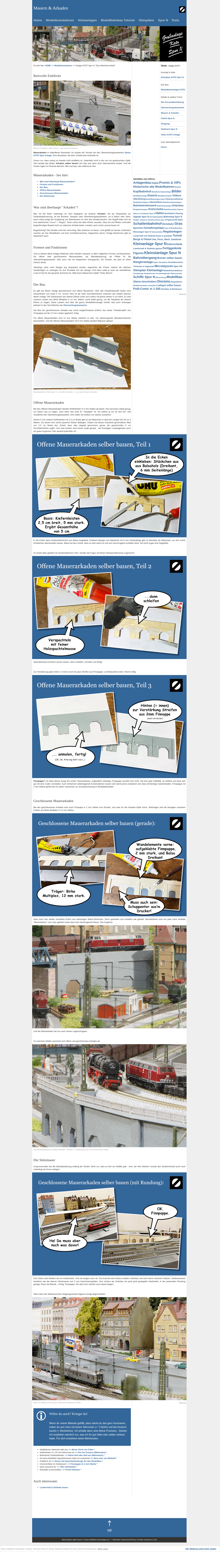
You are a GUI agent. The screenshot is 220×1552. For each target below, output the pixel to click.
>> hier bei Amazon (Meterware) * (91, 1452)
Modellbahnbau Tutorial (118, 20)
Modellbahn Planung (173, 213)
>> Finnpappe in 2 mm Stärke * (83, 1464)
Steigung (165, 124)
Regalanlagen (172, 231)
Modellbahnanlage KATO (173, 89)
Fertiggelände (172, 248)
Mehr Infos (103, 1549)
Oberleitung (139, 199)
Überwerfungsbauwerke (172, 107)
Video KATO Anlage (170, 134)
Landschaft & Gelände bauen (54, 1487)
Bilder (177, 191)
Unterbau (178, 205)
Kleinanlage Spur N (150, 244)
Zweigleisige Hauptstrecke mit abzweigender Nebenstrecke (157, 273)
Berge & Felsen (142, 239)
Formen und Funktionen (51, 184)
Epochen (138, 227)
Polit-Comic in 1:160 (146, 288)
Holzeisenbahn (157, 232)
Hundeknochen (175, 262)
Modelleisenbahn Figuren (173, 209)
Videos (176, 195)
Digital (155, 183)
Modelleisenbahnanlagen (172, 202)
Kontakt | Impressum (144, 1540)
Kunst (178, 187)
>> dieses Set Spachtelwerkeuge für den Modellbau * (77, 1461)
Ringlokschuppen (140, 209)
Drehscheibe (156, 209)
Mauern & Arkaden (170, 113)
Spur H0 (178, 266)
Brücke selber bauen (169, 258)
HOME (48, 66)
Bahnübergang (145, 257)
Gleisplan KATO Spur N (172, 77)
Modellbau (174, 277)
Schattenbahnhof (147, 224)
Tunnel (177, 235)
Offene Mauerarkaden (50, 190)
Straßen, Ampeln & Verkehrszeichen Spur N (149, 220)
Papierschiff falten (174, 220)
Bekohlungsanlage (164, 206)
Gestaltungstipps (154, 227)
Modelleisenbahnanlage (161, 192)
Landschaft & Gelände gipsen (147, 248)
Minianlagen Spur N (142, 232)
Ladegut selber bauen (169, 285)
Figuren (138, 253)
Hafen (160, 213)
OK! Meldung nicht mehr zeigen (200, 1549)
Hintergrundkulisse (174, 199)
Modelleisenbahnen (60, 20)
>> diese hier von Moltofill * (103, 1458)
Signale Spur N (141, 216)
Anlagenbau (142, 182)
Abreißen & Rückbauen (171, 289)
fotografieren (176, 282)
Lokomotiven (155, 202)
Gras (178, 224)
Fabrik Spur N (167, 118)
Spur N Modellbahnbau (173, 228)
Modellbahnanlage (140, 196)
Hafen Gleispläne (160, 262)
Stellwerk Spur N (169, 129)
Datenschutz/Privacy (129, 1540)
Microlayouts (163, 266)
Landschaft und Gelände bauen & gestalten (152, 236)
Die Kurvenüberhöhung (172, 102)
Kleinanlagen (87, 20)
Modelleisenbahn (165, 196)
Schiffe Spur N (144, 277)
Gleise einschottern (145, 281)
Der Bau (44, 187)
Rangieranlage (143, 262)
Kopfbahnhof (142, 191)
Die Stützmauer (47, 196)
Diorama (163, 281)
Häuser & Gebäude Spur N (144, 213)
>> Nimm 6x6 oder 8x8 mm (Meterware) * (85, 1455)
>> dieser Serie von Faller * (82, 1449)
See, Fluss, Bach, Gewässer (167, 239)
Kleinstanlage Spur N (162, 253)
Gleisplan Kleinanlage (148, 270)
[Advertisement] (146, 111)
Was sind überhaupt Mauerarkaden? (57, 181)
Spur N (163, 20)
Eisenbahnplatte (156, 217)
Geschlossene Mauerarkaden (54, 193)
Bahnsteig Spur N (172, 216)
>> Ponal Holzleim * (71, 1469)
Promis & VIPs (170, 182)
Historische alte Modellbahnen (153, 186)
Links (155, 1540)
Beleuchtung (161, 277)
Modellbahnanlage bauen (155, 199)
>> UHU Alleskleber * (67, 1467)
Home (38, 20)
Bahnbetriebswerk (144, 205)
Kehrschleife (174, 244)
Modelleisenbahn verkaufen (144, 285)
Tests (175, 20)
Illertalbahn (168, 224)
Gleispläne (146, 20)
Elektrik (152, 195)
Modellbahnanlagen (140, 202)
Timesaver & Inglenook (143, 266)
